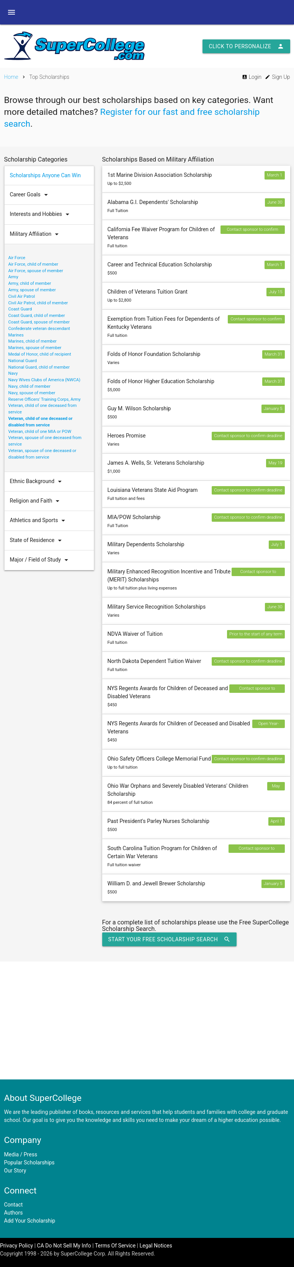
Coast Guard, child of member (36, 315)
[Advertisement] (147, 1020)
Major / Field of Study (41, 560)
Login (251, 77)
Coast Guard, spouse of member (39, 322)
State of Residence (37, 540)
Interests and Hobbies (41, 214)
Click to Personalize (246, 46)
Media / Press (21, 1154)
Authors (13, 1213)
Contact (13, 1205)
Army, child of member (29, 283)
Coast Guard (20, 309)
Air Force (17, 257)
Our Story (15, 1170)
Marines (16, 335)
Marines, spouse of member (35, 347)
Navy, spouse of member (32, 392)
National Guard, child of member (39, 367)
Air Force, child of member (33, 264)
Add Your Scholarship (30, 1221)
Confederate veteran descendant (39, 328)
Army (13, 276)
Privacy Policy (16, 1246)
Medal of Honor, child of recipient (39, 354)
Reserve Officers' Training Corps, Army (44, 399)
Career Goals (30, 195)
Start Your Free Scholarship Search (169, 939)
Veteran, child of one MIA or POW (40, 431)
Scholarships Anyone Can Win (45, 175)
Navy (13, 373)
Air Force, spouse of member (35, 270)
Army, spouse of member (32, 289)
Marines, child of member (32, 341)
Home (11, 77)
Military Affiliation (36, 234)
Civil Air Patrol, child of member (38, 302)
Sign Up (277, 77)
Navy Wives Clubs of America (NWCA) (44, 379)
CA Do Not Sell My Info (64, 1246)
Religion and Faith (36, 501)
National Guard (22, 360)
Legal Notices (156, 1246)
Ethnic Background (37, 481)
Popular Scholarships (29, 1162)
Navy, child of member (29, 386)
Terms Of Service (115, 1246)
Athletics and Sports (39, 520)
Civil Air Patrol (21, 296)
